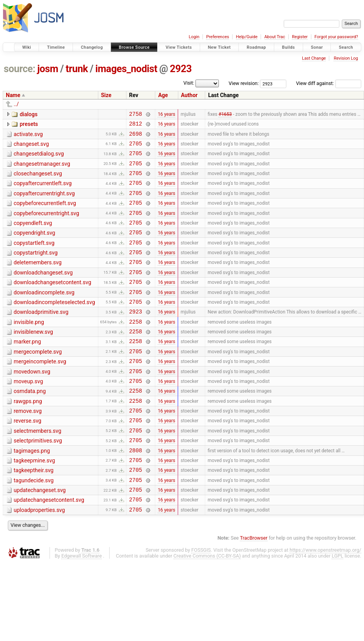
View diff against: (328, 83)
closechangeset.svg (38, 180)
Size (106, 95)
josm (47, 68)
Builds (288, 47)
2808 (135, 491)
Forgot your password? (336, 36)
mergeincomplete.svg (40, 391)
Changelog (92, 47)
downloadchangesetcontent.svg (52, 302)
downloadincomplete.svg (44, 313)
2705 (135, 148)
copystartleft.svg (34, 258)
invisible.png (29, 347)
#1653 (225, 114)
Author (189, 95)
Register (299, 36)
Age (163, 95)
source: (20, 68)
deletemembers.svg (38, 280)
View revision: (244, 83)
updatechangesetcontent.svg (49, 545)
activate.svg (28, 136)
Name (13, 95)
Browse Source (134, 47)
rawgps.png (28, 435)
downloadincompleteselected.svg (54, 324)
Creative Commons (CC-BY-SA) (207, 604)
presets (29, 125)
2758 (135, 115)
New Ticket (219, 47)
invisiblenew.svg (33, 357)
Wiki (26, 47)
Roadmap (256, 47)
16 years (166, 114)
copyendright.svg (34, 247)
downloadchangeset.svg (43, 291)
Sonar (317, 47)
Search (346, 47)
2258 (135, 347)
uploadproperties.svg (39, 557)
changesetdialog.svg (39, 158)
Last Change (314, 58)
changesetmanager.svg (42, 169)
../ (16, 104)
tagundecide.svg (33, 524)
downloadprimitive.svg (41, 335)
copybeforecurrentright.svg (46, 225)
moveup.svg (28, 413)
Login (194, 36)
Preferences (217, 36)
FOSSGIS (201, 598)
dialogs (28, 114)
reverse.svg (27, 457)
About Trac (275, 36)
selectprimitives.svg (38, 479)
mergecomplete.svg (38, 380)
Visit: (188, 83)
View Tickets (178, 47)
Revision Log (346, 58)
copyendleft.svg (33, 236)
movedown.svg (32, 402)
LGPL (337, 604)
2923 (181, 68)
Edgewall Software (81, 604)
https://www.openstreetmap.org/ (325, 598)
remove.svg (28, 446)
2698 (135, 137)
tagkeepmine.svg (34, 501)
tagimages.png (32, 490)
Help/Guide (246, 36)
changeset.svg (31, 147)
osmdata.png (30, 424)
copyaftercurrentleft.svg (43, 191)
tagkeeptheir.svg (33, 512)
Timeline (56, 47)
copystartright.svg (36, 269)
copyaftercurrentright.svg (44, 203)
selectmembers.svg (37, 468)
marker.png (27, 368)
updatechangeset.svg (40, 534)
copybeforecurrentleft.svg (45, 214)
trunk (77, 68)
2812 (135, 125)
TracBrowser (254, 586)
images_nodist (126, 68)
